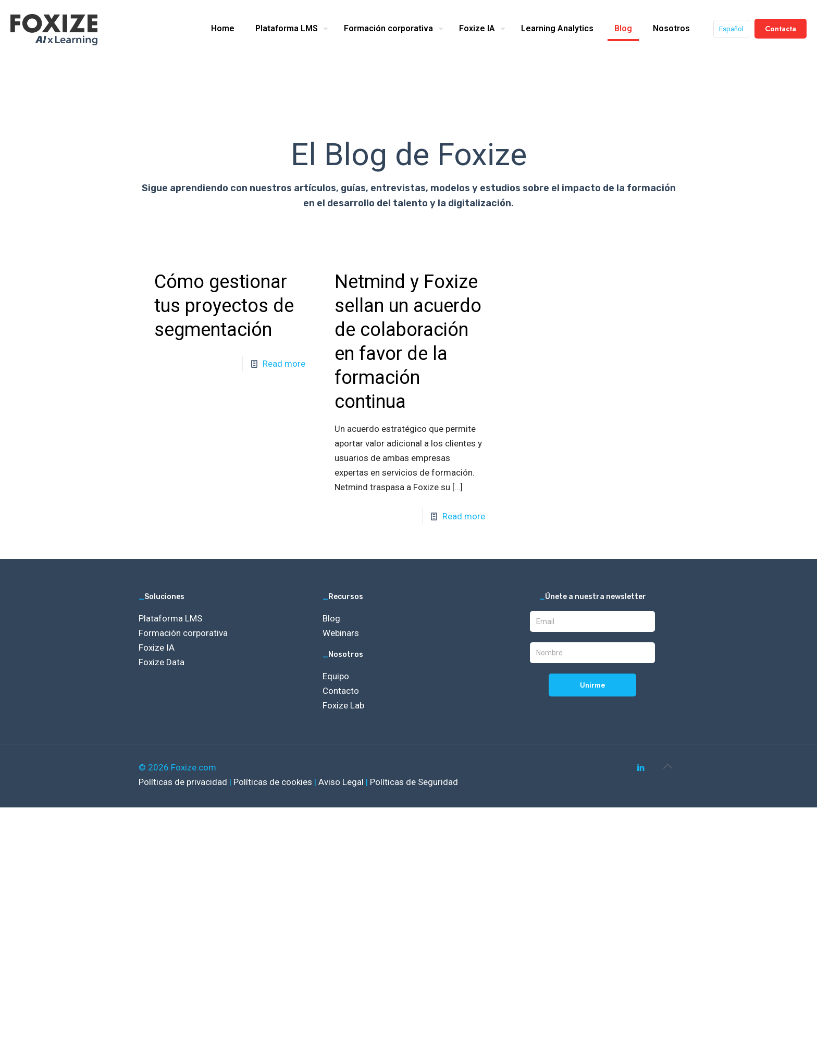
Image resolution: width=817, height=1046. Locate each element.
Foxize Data (161, 662)
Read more (284, 363)
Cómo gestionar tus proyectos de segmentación (224, 306)
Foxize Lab (343, 705)
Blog (331, 618)
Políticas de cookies (273, 782)
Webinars (341, 633)
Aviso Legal (342, 782)
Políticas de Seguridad (414, 782)
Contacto (341, 691)
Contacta (780, 28)
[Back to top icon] (667, 766)
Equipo (336, 676)
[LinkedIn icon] (640, 768)
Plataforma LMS (170, 618)
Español (731, 29)
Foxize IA (157, 647)
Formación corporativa (183, 633)
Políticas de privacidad (184, 782)
